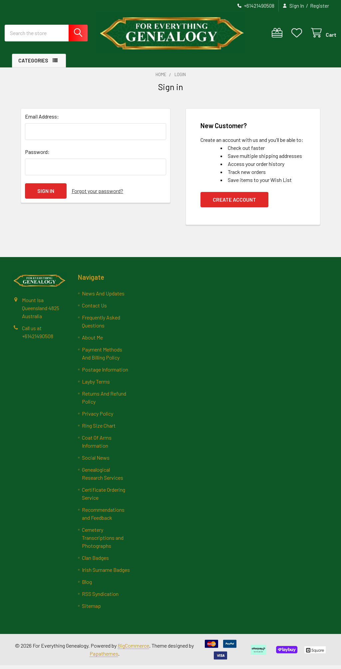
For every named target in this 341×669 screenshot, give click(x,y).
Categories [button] (33, 64)
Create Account (234, 203)
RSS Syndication (100, 597)
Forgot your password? (97, 194)
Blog (87, 585)
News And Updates (103, 297)
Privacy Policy (97, 417)
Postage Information (105, 373)
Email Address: (42, 120)
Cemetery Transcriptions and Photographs (103, 541)
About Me (92, 341)
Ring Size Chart (99, 429)
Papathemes (104, 657)
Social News (96, 461)
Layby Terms (96, 385)
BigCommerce (133, 649)
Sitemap (91, 609)
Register (319, 6)
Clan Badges (95, 561)
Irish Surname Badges (106, 573)
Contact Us (94, 309)
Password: (37, 155)
